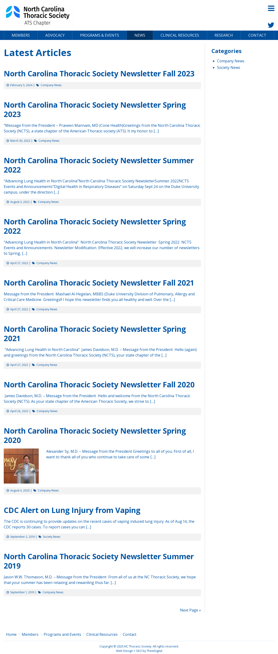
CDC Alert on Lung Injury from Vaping (72, 510)
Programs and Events (62, 634)
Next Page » (190, 610)
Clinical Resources (180, 35)
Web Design (124, 651)
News (139, 35)
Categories (226, 51)
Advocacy (55, 35)
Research (224, 35)
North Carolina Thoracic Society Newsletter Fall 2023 (99, 73)
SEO (139, 651)
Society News (51, 537)
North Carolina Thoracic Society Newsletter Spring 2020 (95, 435)
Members (21, 35)
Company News (51, 85)
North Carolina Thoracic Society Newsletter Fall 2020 (100, 384)
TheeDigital (154, 651)
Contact (257, 35)
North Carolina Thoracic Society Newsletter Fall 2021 (101, 283)
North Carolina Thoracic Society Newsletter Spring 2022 (95, 226)
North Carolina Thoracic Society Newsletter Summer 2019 (99, 561)
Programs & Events (99, 35)
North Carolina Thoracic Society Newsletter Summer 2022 (99, 165)
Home (11, 634)
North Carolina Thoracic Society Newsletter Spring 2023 (95, 109)
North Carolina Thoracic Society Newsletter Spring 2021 (95, 333)
